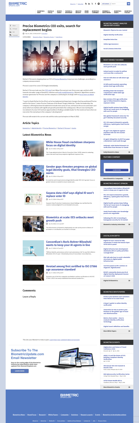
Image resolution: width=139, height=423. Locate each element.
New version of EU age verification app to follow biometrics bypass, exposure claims (115, 101)
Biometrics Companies (95, 11)
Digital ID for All (51, 11)
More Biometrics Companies (113, 178)
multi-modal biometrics (66, 92)
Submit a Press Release (74, 420)
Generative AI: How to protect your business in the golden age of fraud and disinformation (116, 311)
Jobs (94, 420)
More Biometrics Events (112, 387)
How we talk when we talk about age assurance (116, 78)
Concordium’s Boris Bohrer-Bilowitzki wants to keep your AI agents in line (68, 243)
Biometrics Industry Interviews (114, 224)
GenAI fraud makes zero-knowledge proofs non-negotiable (116, 212)
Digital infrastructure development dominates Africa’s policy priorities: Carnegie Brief (116, 251)
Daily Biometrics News (111, 152)
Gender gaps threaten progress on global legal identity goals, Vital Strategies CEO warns (71, 170)
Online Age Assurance (111, 44)
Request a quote (87, 415)
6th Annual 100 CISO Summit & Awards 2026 (117, 368)
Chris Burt (44, 33)
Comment (15, 35)
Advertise (43, 420)
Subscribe (80, 4)
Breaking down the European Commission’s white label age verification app (114, 92)
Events (97, 415)
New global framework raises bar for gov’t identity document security (116, 117)
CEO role (48, 90)
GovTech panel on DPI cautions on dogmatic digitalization (115, 267)
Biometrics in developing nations (114, 415)
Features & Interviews (68, 11)
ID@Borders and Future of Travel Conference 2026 (117, 349)
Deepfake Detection (110, 39)
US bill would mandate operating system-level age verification (115, 85)
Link (14, 32)
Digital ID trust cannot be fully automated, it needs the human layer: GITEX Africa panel (117, 242)
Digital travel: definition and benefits (116, 326)
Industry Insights (78, 11)
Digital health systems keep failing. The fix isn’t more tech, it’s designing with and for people (116, 109)
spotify (98, 3)
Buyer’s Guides (59, 11)
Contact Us (87, 420)
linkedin (89, 3)
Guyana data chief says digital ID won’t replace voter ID (70, 194)
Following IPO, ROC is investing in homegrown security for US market (116, 219)
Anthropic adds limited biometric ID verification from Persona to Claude (116, 146)
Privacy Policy (102, 420)
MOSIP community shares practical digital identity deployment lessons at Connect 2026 (116, 274)
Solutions (74, 415)
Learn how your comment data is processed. (64, 340)
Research (42, 415)
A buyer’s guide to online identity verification (115, 304)
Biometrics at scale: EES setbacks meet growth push (70, 219)
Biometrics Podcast (128, 11)
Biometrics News (41, 11)
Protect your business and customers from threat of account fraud (116, 297)
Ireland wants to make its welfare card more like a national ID (115, 72)
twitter (92, 3)
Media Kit (52, 420)
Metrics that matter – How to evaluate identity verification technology (114, 320)
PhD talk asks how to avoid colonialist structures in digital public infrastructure (117, 259)
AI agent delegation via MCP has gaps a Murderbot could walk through (117, 140)
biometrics (26, 128)
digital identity (37, 128)
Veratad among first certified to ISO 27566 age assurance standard (71, 268)
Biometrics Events (117, 11)
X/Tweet (15, 29)
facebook (95, 3)
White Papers (53, 415)
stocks (74, 128)
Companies (65, 415)
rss (85, 3)
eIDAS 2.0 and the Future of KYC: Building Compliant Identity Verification (117, 358)
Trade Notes (58, 37)
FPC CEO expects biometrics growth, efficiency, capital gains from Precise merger (116, 124)
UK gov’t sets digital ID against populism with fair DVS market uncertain (114, 132)
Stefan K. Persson (64, 128)
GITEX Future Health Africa (117, 382)
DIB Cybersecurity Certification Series (117, 375)
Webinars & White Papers (106, 11)
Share (14, 25)
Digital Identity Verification (113, 35)
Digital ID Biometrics (111, 281)
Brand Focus (87, 11)
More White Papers (110, 331)
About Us (73, 4)
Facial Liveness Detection (112, 49)
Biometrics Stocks (49, 37)
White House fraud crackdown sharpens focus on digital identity (70, 144)
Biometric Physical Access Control (115, 30)
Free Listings (61, 420)
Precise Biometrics (60, 79)
